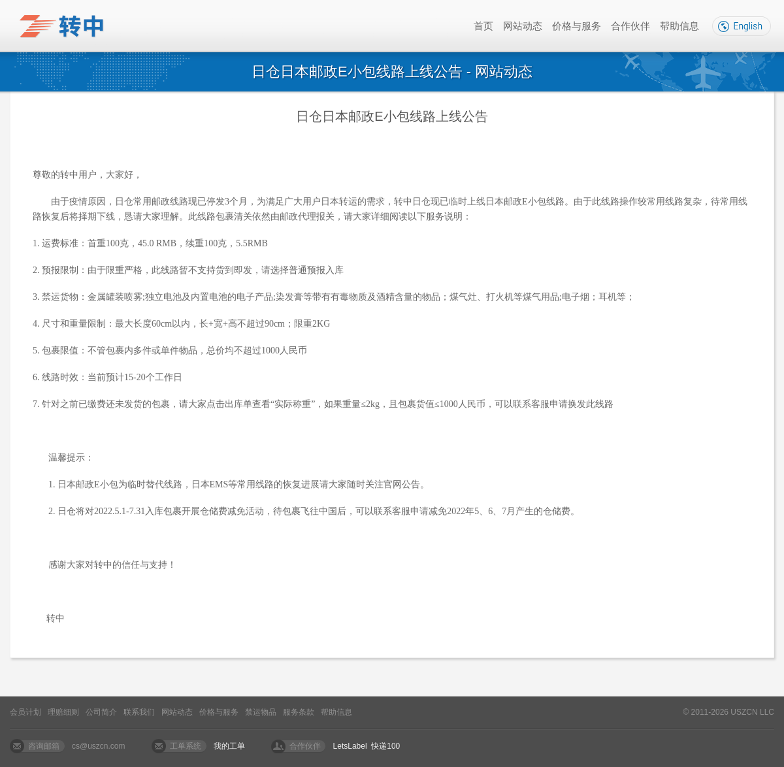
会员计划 (25, 712)
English (741, 26)
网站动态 (522, 25)
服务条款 (298, 712)
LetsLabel (350, 746)
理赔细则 (63, 712)
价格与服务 (576, 25)
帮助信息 (679, 25)
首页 (483, 25)
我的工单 (229, 746)
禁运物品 (260, 712)
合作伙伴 (630, 25)
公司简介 (101, 712)
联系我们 (139, 712)
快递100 (385, 746)
